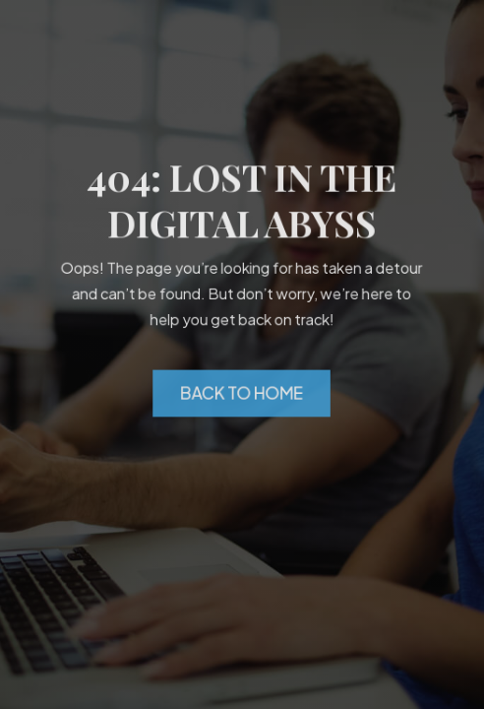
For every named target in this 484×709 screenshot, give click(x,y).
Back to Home (242, 392)
